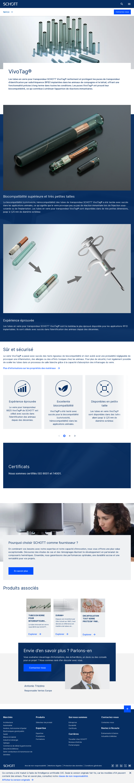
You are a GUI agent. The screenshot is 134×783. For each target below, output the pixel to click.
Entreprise (73, 722)
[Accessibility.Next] (75, 435)
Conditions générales (93, 766)
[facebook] (112, 766)
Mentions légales (55, 766)
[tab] (64, 436)
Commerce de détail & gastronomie (17, 746)
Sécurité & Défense (10, 749)
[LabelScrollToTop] (127, 708)
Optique (6, 743)
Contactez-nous (122, 12)
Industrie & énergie (10, 740)
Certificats (73, 728)
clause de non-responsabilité (73, 776)
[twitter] (125, 766)
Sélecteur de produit (44, 722)
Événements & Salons (109, 733)
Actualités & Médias (109, 736)
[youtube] (129, 766)
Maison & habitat (9, 737)
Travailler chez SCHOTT (78, 739)
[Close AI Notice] (130, 772)
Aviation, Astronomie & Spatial (14, 728)
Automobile (7, 725)
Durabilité (72, 725)
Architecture (8, 722)
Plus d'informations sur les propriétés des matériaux (31, 368)
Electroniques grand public (13, 731)
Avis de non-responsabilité (35, 766)
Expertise (39, 733)
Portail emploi (74, 745)
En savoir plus (21, 571)
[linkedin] (121, 766)
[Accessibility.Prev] (59, 435)
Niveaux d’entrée (75, 742)
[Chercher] (121, 4)
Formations (40, 739)
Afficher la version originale (18, 779)
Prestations (40, 736)
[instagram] (117, 766)
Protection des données (73, 766)
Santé (5, 734)
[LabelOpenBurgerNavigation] (129, 4)
